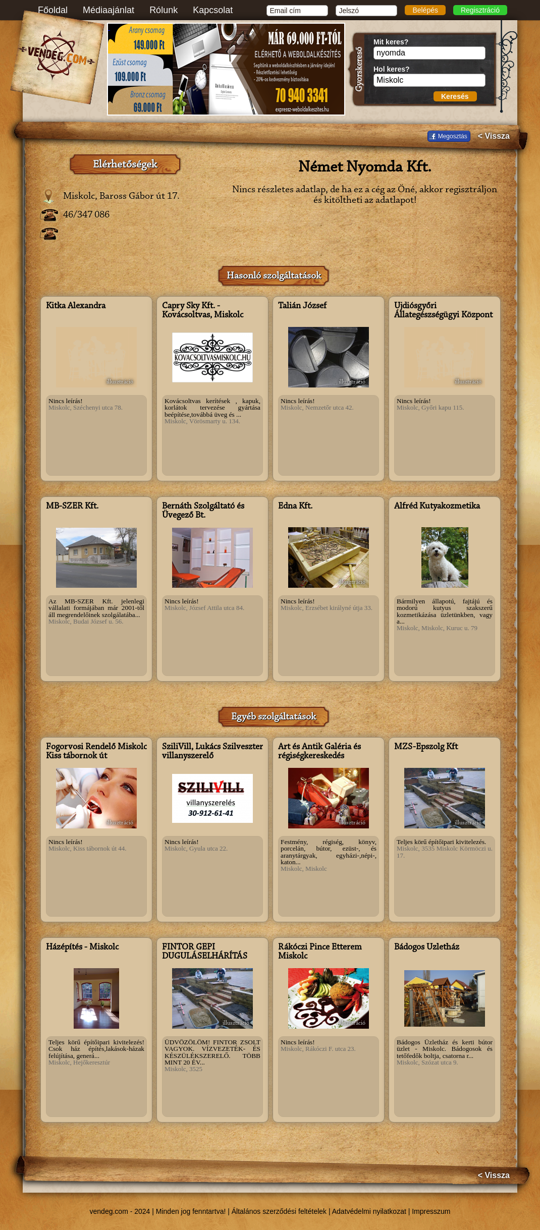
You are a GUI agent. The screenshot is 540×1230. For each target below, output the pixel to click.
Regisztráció (480, 10)
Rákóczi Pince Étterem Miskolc (320, 952)
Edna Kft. (295, 506)
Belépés (425, 10)
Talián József (302, 306)
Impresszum (431, 1211)
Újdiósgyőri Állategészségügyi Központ (443, 311)
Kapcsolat (213, 10)
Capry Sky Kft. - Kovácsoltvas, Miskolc (202, 311)
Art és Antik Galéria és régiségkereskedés (319, 752)
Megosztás (452, 136)
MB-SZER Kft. (72, 506)
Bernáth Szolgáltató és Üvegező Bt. (203, 511)
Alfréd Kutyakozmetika (437, 506)
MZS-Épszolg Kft (426, 747)
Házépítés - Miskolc (82, 947)
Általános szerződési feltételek (279, 1211)
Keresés (455, 96)
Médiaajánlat (108, 10)
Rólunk (163, 10)
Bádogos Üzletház (426, 947)
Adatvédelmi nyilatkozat (369, 1211)
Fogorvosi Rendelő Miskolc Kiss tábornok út (96, 752)
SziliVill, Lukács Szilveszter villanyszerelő (212, 752)
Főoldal (53, 10)
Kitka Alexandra (75, 306)
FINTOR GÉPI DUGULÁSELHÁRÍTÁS (204, 952)
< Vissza (494, 136)
